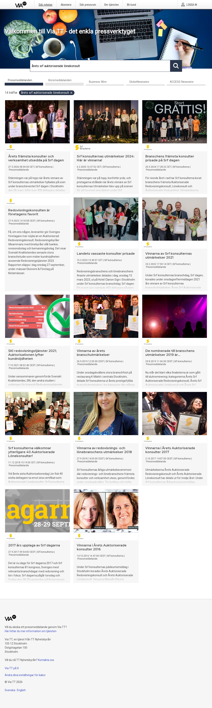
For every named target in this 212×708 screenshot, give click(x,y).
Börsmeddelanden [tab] (60, 80)
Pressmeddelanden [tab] (20, 80)
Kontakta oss (46, 660)
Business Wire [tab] (98, 82)
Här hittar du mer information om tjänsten (30, 631)
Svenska (10, 690)
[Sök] (100, 66)
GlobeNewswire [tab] (139, 82)
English (21, 690)
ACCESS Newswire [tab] (182, 82)
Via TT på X (12, 668)
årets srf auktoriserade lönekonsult (47, 93)
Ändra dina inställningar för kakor (25, 675)
